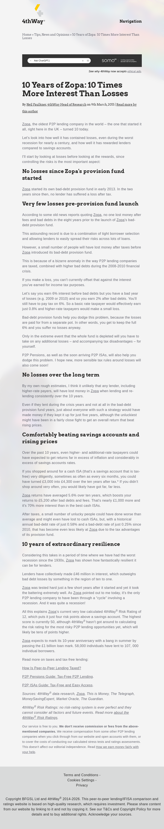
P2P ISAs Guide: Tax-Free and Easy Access (57, 685)
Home (26, 34)
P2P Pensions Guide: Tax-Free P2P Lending (57, 676)
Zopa (26, 124)
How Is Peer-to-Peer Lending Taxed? (51, 668)
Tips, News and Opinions (51, 34)
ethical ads (134, 71)
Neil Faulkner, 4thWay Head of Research (56, 104)
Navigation (131, 21)
